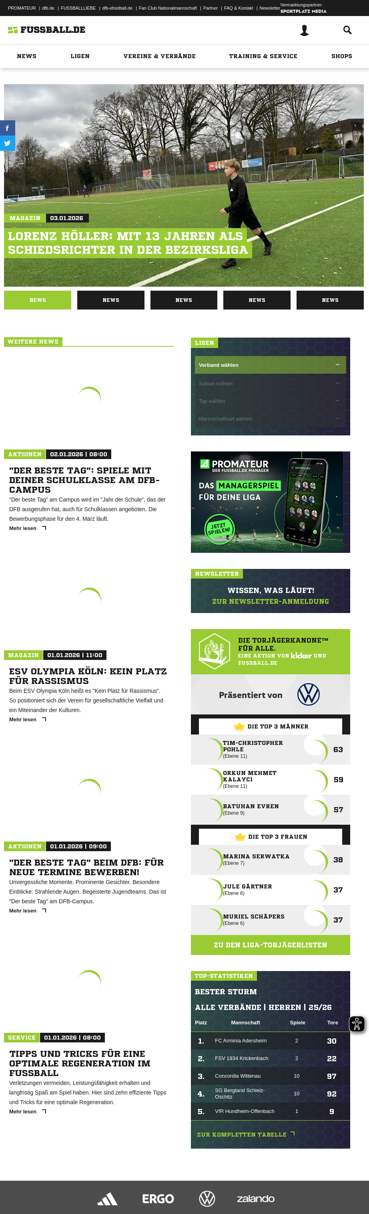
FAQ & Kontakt (238, 8)
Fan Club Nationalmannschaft (168, 8)
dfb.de (48, 8)
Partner (210, 8)
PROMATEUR (22, 8)
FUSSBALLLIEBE (78, 8)
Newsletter (270, 8)
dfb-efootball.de (117, 8)
